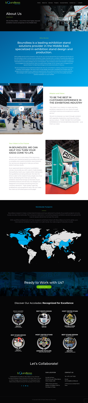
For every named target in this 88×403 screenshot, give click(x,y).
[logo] (13, 1)
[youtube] (25, 385)
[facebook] (21, 385)
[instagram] (23, 385)
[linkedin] (27, 385)
